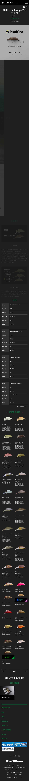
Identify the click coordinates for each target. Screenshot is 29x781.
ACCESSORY (5, 721)
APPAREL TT (5, 725)
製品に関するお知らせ (9, 770)
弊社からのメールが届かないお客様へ (14, 774)
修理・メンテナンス (20, 770)
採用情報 (13, 765)
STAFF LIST (4, 739)
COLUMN (4, 734)
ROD (3, 717)
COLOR (19, 52)
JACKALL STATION (6, 730)
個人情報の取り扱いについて (8, 767)
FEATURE (10, 52)
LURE (3, 712)
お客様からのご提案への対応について (14, 772)
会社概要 (8, 765)
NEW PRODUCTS (6, 708)
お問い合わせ (19, 765)
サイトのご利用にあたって (21, 767)
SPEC (15, 52)
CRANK (17, 21)
